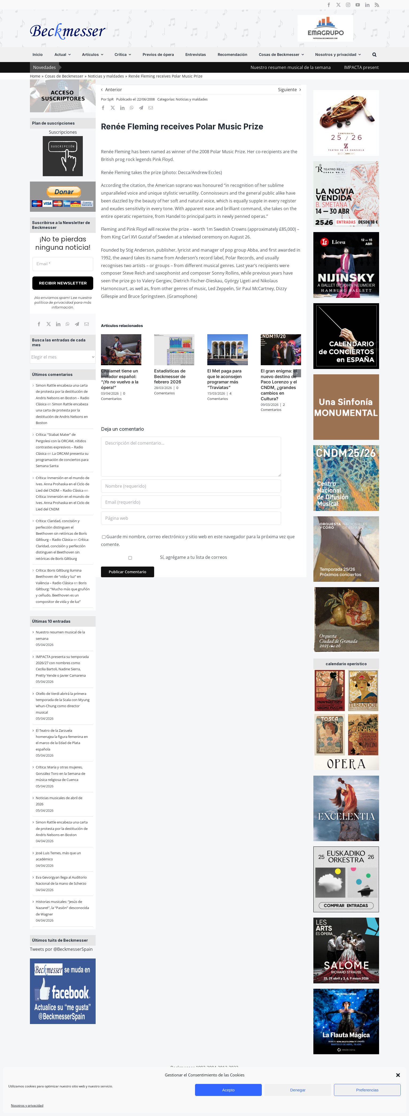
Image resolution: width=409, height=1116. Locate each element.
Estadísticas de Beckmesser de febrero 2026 (169, 376)
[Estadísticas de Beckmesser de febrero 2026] (174, 337)
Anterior (113, 90)
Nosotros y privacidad (27, 1105)
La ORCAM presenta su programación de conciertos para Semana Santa (62, 459)
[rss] (377, 5)
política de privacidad (53, 302)
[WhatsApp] (67, 324)
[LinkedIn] (58, 324)
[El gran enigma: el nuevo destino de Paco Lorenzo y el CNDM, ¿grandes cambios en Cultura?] (281, 337)
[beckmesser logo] (68, 19)
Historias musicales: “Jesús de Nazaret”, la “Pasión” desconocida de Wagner (62, 908)
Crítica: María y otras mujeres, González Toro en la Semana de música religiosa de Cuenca (60, 773)
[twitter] (338, 5)
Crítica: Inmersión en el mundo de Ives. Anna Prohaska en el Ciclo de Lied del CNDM (62, 502)
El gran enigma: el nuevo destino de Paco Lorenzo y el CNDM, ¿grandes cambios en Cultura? (279, 384)
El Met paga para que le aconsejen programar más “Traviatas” (224, 379)
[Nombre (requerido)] (191, 486)
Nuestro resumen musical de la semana (302, 67)
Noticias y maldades (192, 99)
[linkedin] (367, 5)
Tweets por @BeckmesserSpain (61, 949)
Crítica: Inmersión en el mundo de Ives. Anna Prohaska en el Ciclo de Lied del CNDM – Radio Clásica (62, 484)
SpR (110, 99)
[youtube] (358, 5)
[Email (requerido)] (191, 502)
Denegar (298, 1090)
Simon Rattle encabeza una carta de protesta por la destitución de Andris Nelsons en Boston (62, 828)
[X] (48, 324)
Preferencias (367, 1090)
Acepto (228, 1090)
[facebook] (329, 5)
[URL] (191, 518)
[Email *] (62, 264)
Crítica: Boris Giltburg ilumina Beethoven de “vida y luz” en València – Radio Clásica (58, 576)
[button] (398, 1075)
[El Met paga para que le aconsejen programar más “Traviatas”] (227, 337)
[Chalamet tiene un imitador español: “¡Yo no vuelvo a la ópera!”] (121, 337)
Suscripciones (63, 132)
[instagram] (348, 5)
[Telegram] (77, 324)
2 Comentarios (273, 407)
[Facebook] (39, 324)
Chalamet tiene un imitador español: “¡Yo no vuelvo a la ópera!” (119, 379)
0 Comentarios (113, 396)
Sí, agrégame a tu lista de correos (164, 557)
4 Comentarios (219, 396)
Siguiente (287, 90)
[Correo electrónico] (86, 324)
